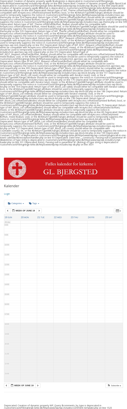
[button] (114, 385)
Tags (34, 203)
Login (7, 193)
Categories (16, 203)
